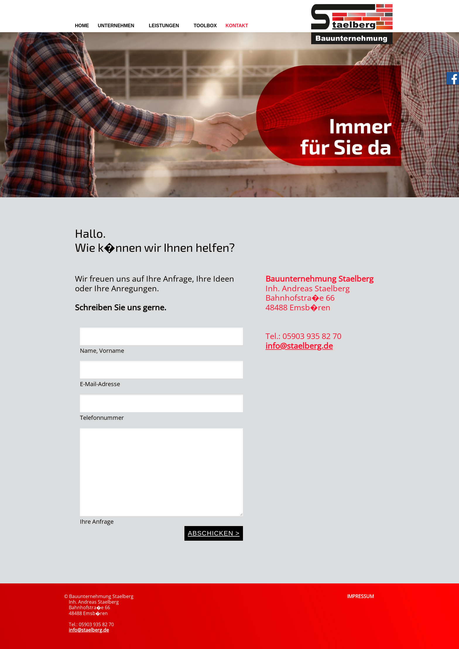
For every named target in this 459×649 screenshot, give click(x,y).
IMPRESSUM (360, 596)
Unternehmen (116, 25)
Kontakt (236, 25)
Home (82, 25)
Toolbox (205, 25)
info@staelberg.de (299, 345)
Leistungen (164, 25)
